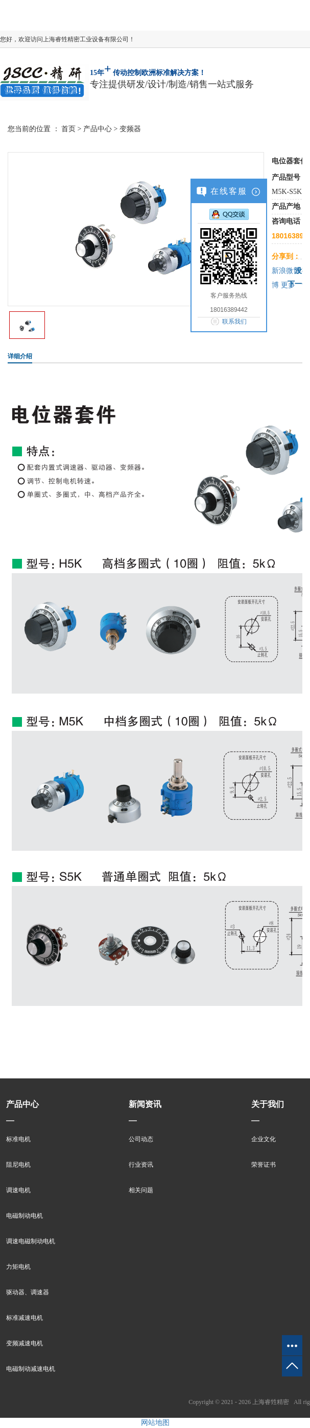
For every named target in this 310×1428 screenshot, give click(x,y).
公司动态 (141, 1139)
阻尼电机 (18, 1164)
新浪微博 (286, 271)
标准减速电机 (24, 1317)
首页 (68, 129)
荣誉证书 (263, 1164)
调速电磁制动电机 (30, 1241)
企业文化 (263, 1139)
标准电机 (18, 1139)
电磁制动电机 (24, 1215)
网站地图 (155, 1422)
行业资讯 (141, 1164)
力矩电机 (18, 1266)
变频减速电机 (24, 1343)
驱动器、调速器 (27, 1292)
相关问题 (141, 1190)
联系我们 (234, 321)
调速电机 (18, 1190)
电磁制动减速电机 (30, 1368)
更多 (288, 285)
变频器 (130, 129)
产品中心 (97, 129)
